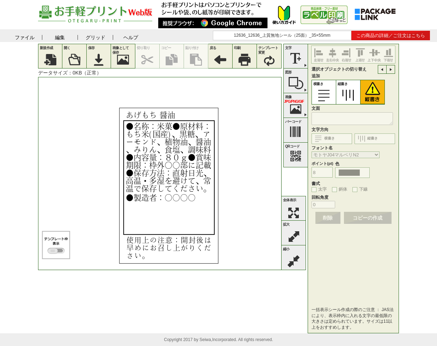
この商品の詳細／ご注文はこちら (390, 35)
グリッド (95, 37)
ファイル (25, 37)
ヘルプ (130, 37)
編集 (60, 37)
